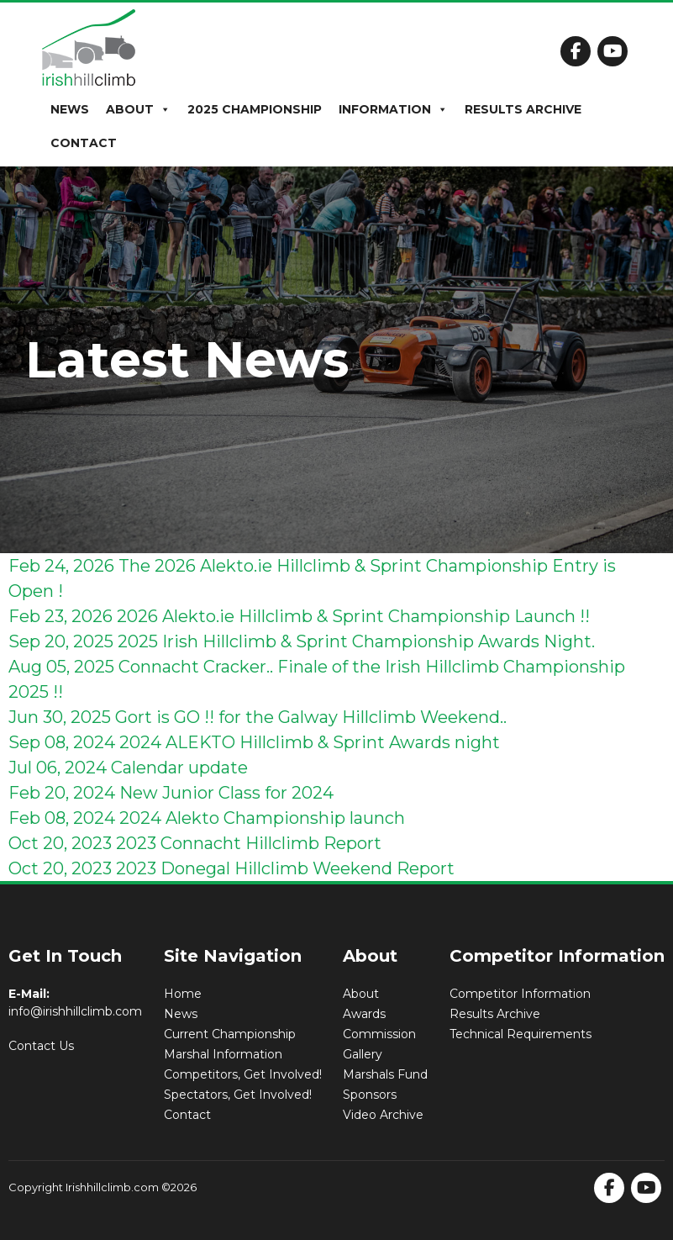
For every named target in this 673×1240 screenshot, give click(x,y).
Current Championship (230, 1034)
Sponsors (370, 1094)
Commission (379, 1034)
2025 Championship (254, 109)
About (138, 109)
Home (183, 993)
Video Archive (383, 1114)
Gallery (362, 1054)
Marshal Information (223, 1054)
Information (393, 109)
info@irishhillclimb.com (75, 1011)
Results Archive (523, 109)
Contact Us (41, 1045)
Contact (83, 142)
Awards (364, 1013)
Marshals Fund (385, 1074)
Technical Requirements (521, 1034)
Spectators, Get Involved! (238, 1094)
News (69, 109)
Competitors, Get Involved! (243, 1074)
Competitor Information (520, 993)
